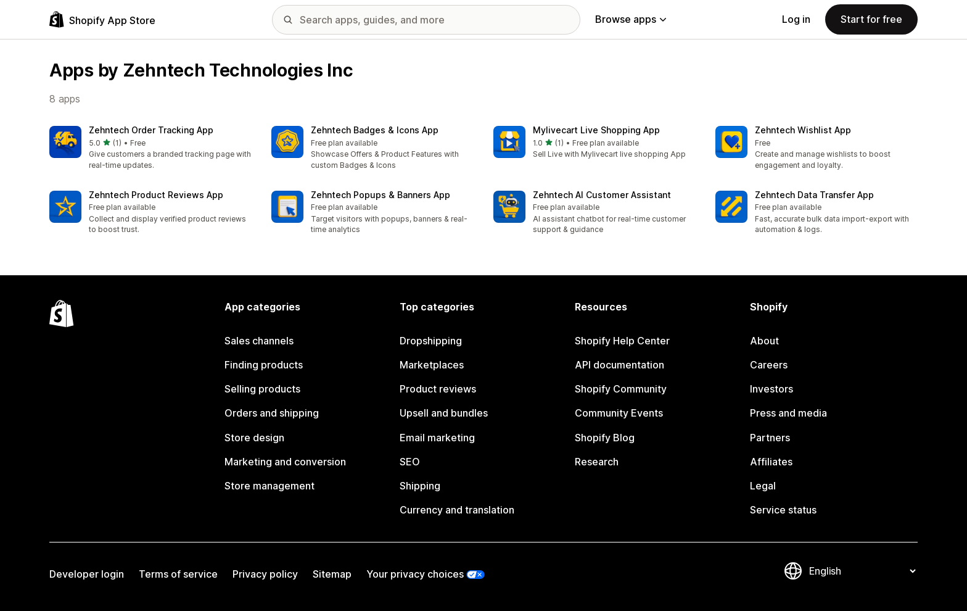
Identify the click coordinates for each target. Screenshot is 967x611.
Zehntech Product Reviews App (156, 194)
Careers (769, 365)
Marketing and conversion (285, 461)
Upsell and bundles (444, 413)
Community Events (619, 413)
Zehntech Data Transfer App (814, 194)
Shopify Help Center (622, 341)
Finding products (263, 365)
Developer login (86, 574)
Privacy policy (265, 574)
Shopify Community (621, 389)
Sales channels (259, 341)
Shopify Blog (605, 437)
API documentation (619, 365)
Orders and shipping (271, 413)
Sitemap (332, 574)
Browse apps (630, 19)
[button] (150, 148)
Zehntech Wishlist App (803, 130)
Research (597, 461)
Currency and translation (457, 510)
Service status (783, 510)
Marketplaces (432, 365)
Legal (763, 486)
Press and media (788, 413)
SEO (410, 461)
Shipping (420, 486)
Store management (269, 486)
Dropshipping (431, 341)
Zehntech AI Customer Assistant (602, 194)
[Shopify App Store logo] (102, 19)
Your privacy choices (415, 574)
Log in (796, 19)
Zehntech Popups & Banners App (380, 194)
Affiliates (771, 461)
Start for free (871, 19)
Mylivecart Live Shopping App (596, 130)
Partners (770, 437)
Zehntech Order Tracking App (151, 130)
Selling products (262, 389)
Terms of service (178, 574)
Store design (254, 437)
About (764, 341)
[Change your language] (862, 571)
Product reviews (438, 389)
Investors (771, 389)
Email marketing (437, 437)
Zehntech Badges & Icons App (374, 130)
